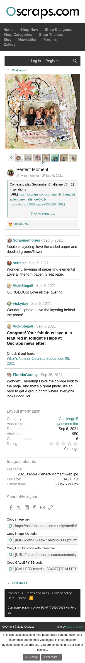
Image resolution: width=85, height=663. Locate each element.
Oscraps (42, 13)
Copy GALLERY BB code (24, 562)
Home (8, 30)
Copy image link (18, 519)
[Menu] (10, 61)
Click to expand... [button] (43, 213)
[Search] (75, 61)
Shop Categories (17, 35)
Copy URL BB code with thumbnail (31, 548)
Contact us (15, 593)
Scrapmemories (26, 240)
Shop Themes (51, 35)
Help (11, 598)
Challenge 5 (68, 419)
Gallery (9, 44)
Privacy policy (62, 593)
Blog (7, 40)
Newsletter (27, 40)
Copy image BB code (22, 534)
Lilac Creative (74, 626)
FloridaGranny (25, 375)
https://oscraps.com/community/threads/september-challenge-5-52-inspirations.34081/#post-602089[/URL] (42, 199)
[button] (11, 157)
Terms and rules (37, 593)
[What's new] (65, 61)
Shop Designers (59, 30)
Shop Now (29, 30)
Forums (50, 40)
